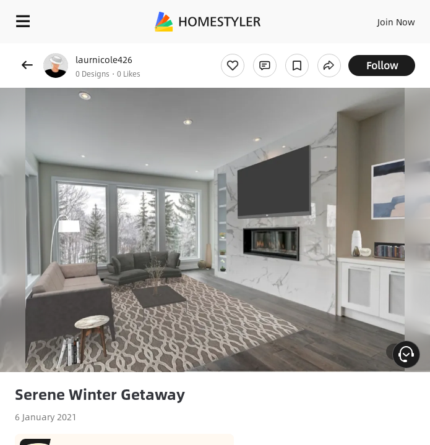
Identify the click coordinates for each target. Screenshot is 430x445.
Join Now (396, 21)
